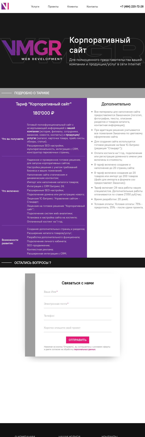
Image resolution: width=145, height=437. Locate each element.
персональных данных (84, 349)
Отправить (78, 339)
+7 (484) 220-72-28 (132, 6)
